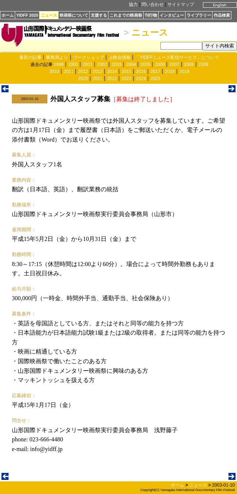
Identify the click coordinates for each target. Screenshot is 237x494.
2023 (126, 78)
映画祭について (74, 15)
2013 (98, 71)
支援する (99, 15)
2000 (73, 64)
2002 (102, 64)
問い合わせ (152, 4)
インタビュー (172, 15)
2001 (88, 64)
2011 (69, 71)
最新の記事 (30, 57)
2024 (141, 78)
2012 (83, 71)
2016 (141, 71)
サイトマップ (180, 4)
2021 (98, 78)
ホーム (7, 15)
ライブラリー (199, 15)
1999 (59, 64)
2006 (160, 64)
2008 (189, 64)
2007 (174, 64)
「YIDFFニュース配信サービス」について (177, 57)
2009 (203, 64)
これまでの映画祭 (126, 15)
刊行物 (151, 15)
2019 (184, 71)
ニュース (49, 15)
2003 (116, 64)
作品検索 (222, 15)
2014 (112, 71)
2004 (131, 64)
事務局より (57, 57)
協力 (133, 4)
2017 (155, 71)
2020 (83, 78)
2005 (145, 64)
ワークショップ (88, 57)
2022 (112, 78)
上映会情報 (120, 57)
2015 (126, 71)
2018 (170, 71)
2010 (54, 71)
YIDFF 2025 (27, 15)
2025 (155, 78)
